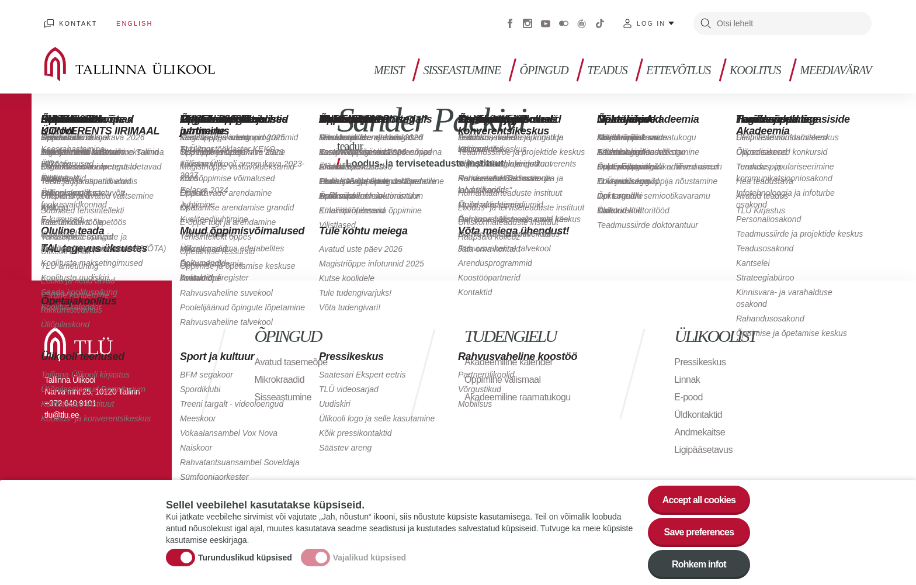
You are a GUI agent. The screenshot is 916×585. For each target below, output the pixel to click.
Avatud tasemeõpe (291, 362)
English (134, 23)
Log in (651, 23)
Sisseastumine (462, 70)
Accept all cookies (698, 505)
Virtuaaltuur (582, 23)
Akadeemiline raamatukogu (517, 397)
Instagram (527, 23)
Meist (389, 70)
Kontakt (78, 23)
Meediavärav (836, 70)
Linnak (687, 380)
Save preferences (699, 537)
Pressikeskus (700, 362)
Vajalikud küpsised (369, 562)
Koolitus (755, 70)
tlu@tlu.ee (61, 415)
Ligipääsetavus (703, 450)
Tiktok (600, 23)
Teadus (607, 70)
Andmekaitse (699, 432)
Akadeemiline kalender (508, 362)
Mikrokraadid (280, 380)
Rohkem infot (699, 569)
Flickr (564, 23)
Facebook (510, 23)
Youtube (545, 23)
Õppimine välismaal (502, 380)
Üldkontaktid (698, 415)
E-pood (688, 397)
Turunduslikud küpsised (245, 562)
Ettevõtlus (678, 70)
